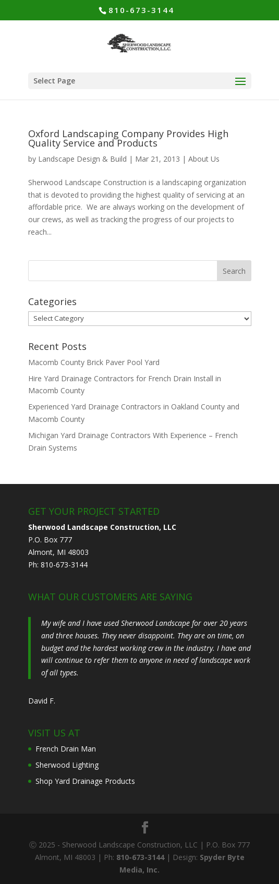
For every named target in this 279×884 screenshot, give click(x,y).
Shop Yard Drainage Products (85, 781)
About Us (204, 159)
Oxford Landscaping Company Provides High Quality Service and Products (128, 138)
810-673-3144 (141, 10)
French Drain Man (65, 749)
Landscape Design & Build (82, 159)
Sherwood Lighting (67, 765)
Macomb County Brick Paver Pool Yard (94, 362)
